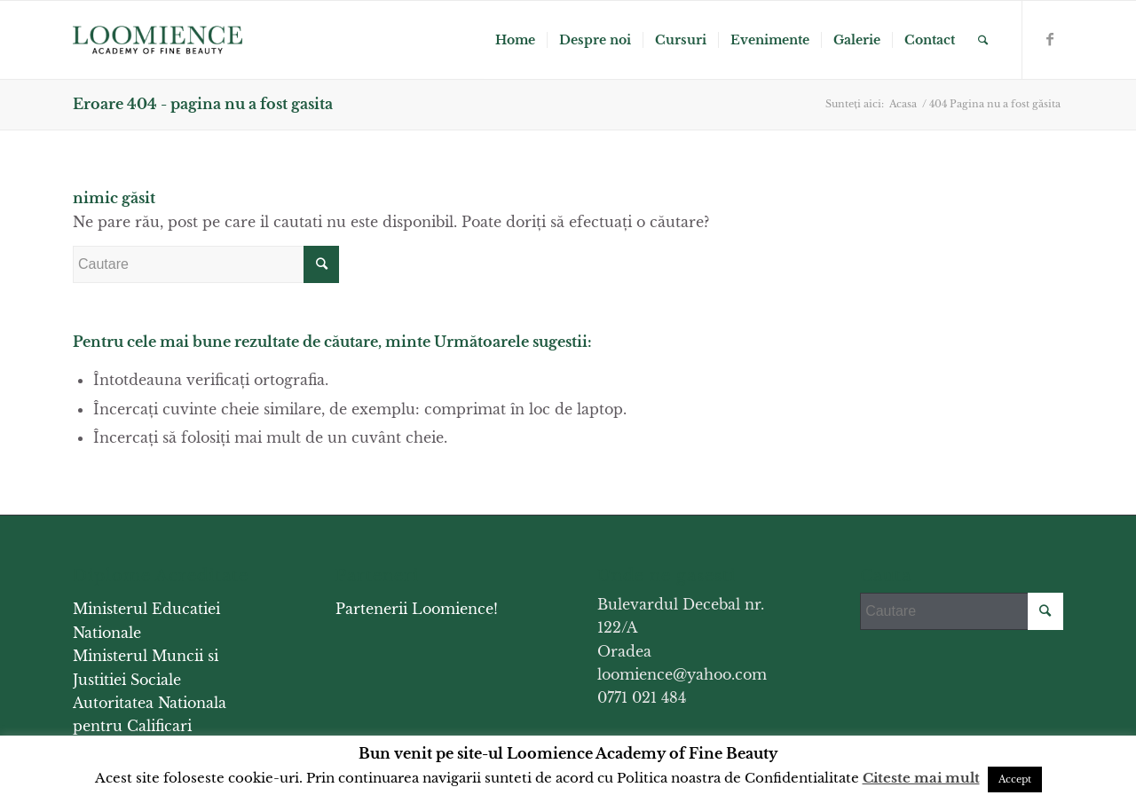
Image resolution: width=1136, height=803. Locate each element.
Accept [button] (1014, 779)
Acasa (903, 104)
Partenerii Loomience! (416, 609)
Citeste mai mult (921, 777)
